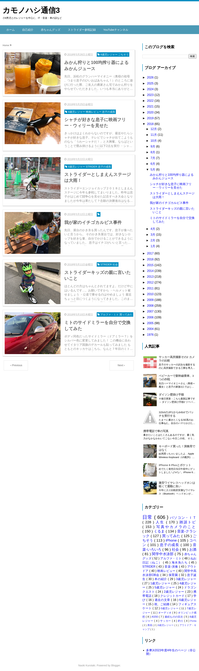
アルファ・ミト (171, 556)
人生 (161, 520)
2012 (150, 280)
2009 (150, 297)
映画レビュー (166, 568)
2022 (150, 98)
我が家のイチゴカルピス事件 (169, 200)
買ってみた (171, 534)
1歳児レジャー (160, 581)
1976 (150, 332)
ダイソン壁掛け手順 (171, 392)
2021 (150, 104)
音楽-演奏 (172, 564)
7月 (153, 156)
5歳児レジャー (165, 585)
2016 (150, 257)
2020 (150, 110)
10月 (154, 138)
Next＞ (122, 365)
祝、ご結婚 (162, 602)
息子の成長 (170, 543)
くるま (160, 529)
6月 (153, 161)
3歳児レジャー (186, 577)
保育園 (174, 573)
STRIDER (149, 564)
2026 (150, 75)
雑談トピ (187, 520)
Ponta (193, 619)
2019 (150, 116)
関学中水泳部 (163, 552)
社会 (176, 547)
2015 (150, 263)
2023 (150, 93)
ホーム (10, 28)
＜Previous (16, 365)
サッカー (166, 618)
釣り (181, 618)
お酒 (192, 547)
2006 (150, 315)
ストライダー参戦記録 (78, 28)
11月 (154, 132)
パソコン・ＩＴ (183, 516)
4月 (153, 226)
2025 (150, 81)
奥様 (150, 623)
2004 (150, 326)
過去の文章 (163, 598)
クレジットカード (172, 593)
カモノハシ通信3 (31, 10)
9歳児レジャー (166, 623)
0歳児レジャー (170, 606)
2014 (150, 269)
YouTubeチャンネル (110, 28)
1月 (153, 244)
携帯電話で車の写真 (155, 429)
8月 (153, 150)
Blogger (115, 663)
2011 (150, 286)
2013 (150, 274)
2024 (150, 87)
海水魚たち (180, 560)
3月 (153, 232)
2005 (150, 321)
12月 (154, 127)
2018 (150, 121)
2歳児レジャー (174, 589)
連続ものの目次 (174, 614)
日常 (148, 515)
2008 (150, 303)
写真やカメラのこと (176, 525)
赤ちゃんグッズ (49, 28)
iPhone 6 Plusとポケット (175, 463)
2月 (153, 238)
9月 (153, 144)
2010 (150, 292)
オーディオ (165, 610)
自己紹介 (27, 28)
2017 (150, 251)
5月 (153, 167)
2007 (150, 309)
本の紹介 (161, 577)
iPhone (172, 538)
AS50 (155, 614)
